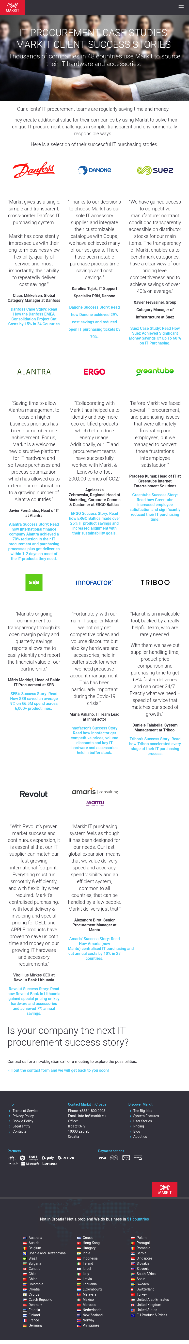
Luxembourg (89, 1289)
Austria (31, 1243)
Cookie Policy (20, 1121)
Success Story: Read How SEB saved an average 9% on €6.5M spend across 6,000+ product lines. (34, 701)
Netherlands (89, 1310)
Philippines (88, 1325)
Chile (29, 1274)
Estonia (31, 1310)
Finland (31, 1315)
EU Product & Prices (149, 1315)
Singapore (141, 1258)
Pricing (136, 1126)
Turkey (139, 1294)
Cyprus (31, 1294)
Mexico (85, 1300)
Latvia (84, 1279)
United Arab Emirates (150, 1300)
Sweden (140, 1284)
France (31, 1320)
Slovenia (140, 1269)
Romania (140, 1248)
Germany (32, 1325)
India (83, 1253)
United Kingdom (146, 1305)
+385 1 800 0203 (92, 1111)
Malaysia (86, 1294)
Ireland (85, 1263)
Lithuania (87, 1284)
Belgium (32, 1248)
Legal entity (19, 1126)
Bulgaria (32, 1263)
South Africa (143, 1274)
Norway (85, 1320)
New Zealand (90, 1315)
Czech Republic (37, 1300)
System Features (143, 1116)
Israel (84, 1269)
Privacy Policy (21, 1116)
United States (144, 1310)
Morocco (86, 1305)
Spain (138, 1279)
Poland (139, 1238)
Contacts (17, 1131)
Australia (32, 1238)
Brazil (30, 1258)
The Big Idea (140, 1111)
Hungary (86, 1248)
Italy (83, 1274)
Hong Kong (88, 1243)
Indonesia (87, 1258)
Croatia (31, 1289)
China (30, 1279)
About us (137, 1136)
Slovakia (140, 1263)
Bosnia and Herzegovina (44, 1253)
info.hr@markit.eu (92, 1116)
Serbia (138, 1253)
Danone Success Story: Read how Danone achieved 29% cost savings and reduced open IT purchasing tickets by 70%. (94, 322)
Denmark (32, 1305)
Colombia (33, 1284)
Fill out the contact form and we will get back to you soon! (58, 1070)
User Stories (140, 1121)
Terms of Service (23, 1111)
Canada (31, 1269)
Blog (134, 1131)
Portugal (140, 1243)
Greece (85, 1238)
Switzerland (142, 1289)
